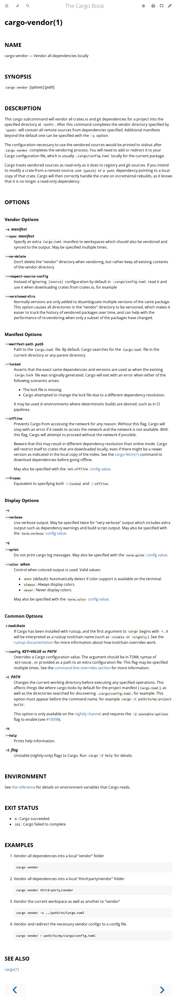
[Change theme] (17, 6)
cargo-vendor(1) (33, 22)
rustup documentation (33, 642)
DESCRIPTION (23, 108)
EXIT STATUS (21, 807)
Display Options (22, 500)
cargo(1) (12, 969)
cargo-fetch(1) (127, 454)
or (30, 651)
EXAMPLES (19, 845)
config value (100, 469)
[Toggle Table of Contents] (6, 6)
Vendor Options (21, 219)
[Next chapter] (162, 990)
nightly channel (88, 713)
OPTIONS (17, 202)
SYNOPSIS (18, 76)
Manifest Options (23, 334)
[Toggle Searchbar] (28, 6)
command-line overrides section (82, 667)
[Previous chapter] (15, 990)
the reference (23, 787)
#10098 (52, 719)
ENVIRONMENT (26, 776)
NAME (13, 45)
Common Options (24, 616)
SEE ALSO (17, 958)
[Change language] (143, 6)
